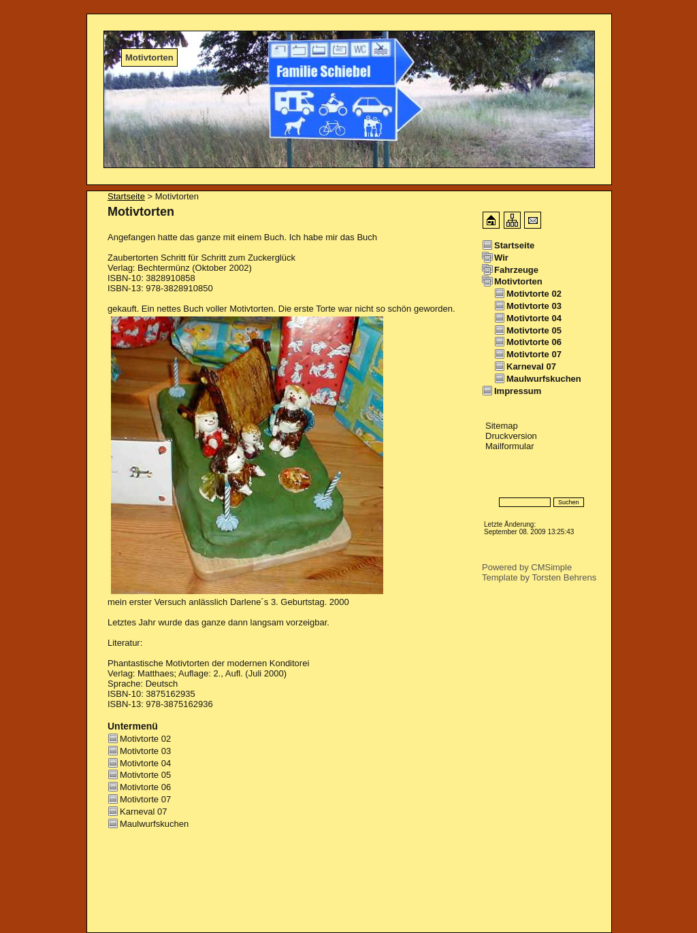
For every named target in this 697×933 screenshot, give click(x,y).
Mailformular (509, 446)
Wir (501, 257)
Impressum (517, 391)
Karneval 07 (143, 811)
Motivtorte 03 (145, 751)
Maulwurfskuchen (154, 824)
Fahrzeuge (516, 270)
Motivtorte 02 (145, 739)
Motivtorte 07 (145, 799)
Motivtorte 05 (145, 775)
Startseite (126, 196)
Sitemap (501, 426)
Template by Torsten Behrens (539, 577)
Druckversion (511, 436)
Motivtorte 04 (145, 763)
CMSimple (551, 567)
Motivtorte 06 (145, 787)
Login (493, 482)
